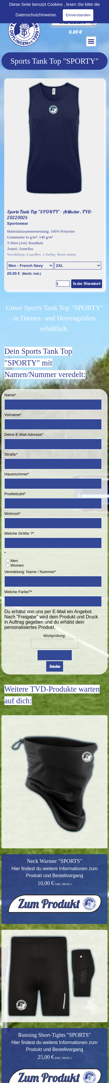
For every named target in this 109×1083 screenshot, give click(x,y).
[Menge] (63, 284)
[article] (54, 184)
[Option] (30, 266)
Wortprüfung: (54, 636)
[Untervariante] (77, 266)
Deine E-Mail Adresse (23, 434)
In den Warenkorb (87, 283)
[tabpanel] (54, 61)
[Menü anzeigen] (91, 41)
